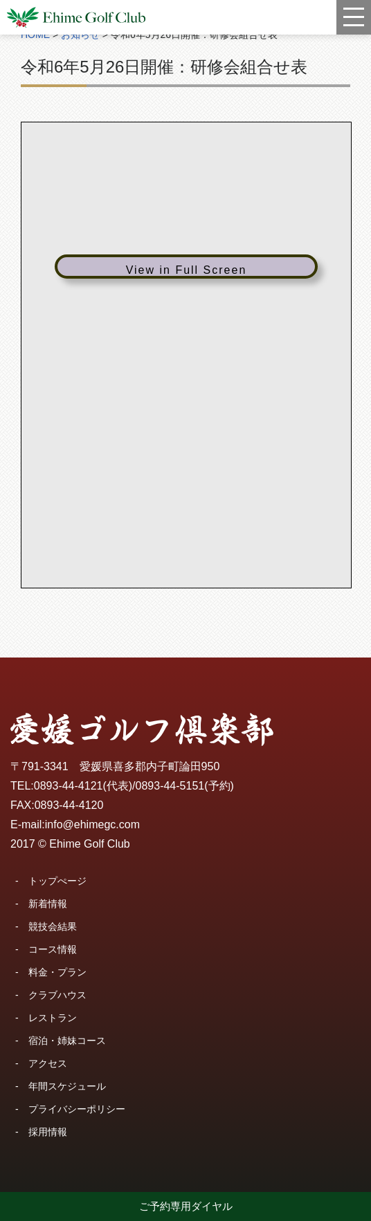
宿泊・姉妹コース (67, 1040)
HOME (35, 34)
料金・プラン (57, 972)
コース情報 (52, 949)
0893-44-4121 (68, 786)
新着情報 (47, 903)
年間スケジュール (67, 1086)
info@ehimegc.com (92, 824)
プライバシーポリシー (76, 1109)
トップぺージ (57, 880)
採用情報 (47, 1131)
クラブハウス (57, 994)
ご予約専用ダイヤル (186, 1206)
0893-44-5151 (170, 786)
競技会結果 (52, 926)
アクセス (47, 1063)
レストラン (52, 1017)
